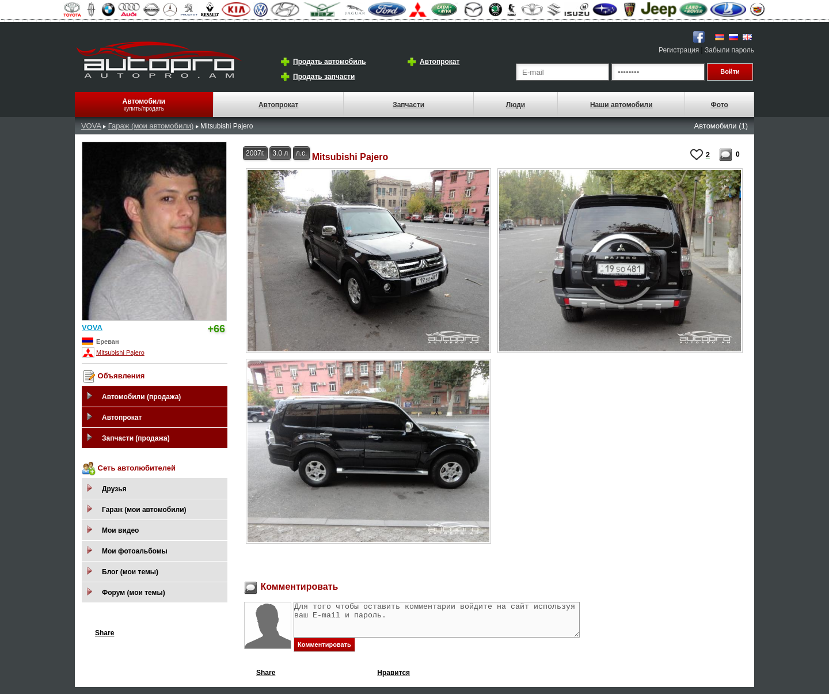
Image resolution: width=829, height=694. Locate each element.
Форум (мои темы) (133, 593)
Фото (719, 105)
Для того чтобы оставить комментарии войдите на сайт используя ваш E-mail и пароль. (454, 623)
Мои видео (120, 530)
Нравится (393, 680)
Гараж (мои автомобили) (151, 126)
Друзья (114, 489)
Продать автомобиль (329, 62)
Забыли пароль (729, 50)
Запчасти (408, 105)
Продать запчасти (324, 77)
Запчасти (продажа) (136, 438)
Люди (516, 105)
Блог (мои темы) (130, 572)
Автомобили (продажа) (141, 397)
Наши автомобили (621, 105)
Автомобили (144, 101)
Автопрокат (439, 62)
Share (104, 633)
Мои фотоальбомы (135, 551)
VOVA (91, 126)
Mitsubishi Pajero (120, 352)
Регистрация (679, 50)
